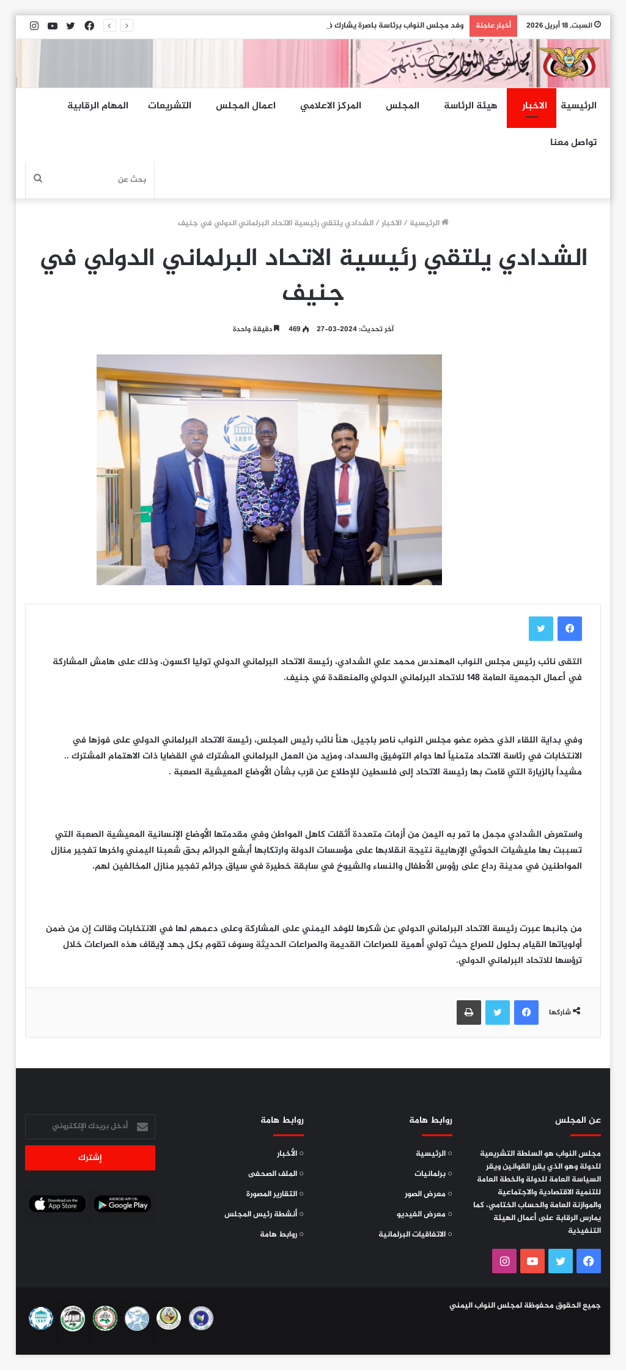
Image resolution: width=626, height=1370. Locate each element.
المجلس (402, 106)
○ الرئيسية (434, 1154)
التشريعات (169, 106)
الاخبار (534, 106)
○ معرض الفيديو (424, 1214)
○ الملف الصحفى (276, 1174)
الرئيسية (579, 106)
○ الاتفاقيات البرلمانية (415, 1234)
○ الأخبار (290, 1154)
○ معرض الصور (428, 1194)
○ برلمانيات (433, 1174)
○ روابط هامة (282, 1234)
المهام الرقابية (97, 106)
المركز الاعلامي (330, 106)
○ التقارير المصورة (275, 1194)
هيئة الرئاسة (471, 106)
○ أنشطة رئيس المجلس (264, 1214)
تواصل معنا (573, 143)
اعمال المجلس (246, 106)
